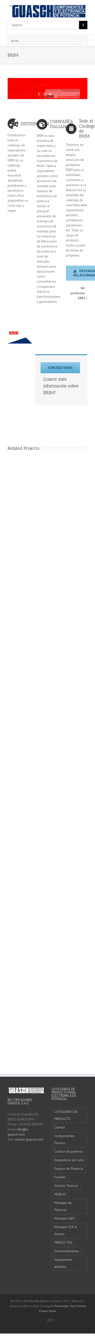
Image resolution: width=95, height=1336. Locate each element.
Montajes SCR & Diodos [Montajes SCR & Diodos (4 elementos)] (65, 1230)
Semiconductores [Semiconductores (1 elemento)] (66, 1251)
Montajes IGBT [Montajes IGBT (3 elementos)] (64, 1218)
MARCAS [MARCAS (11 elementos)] (60, 1194)
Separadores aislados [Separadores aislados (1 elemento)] (63, 1263)
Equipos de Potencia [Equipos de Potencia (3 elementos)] (68, 1168)
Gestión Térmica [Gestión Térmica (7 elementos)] (66, 1186)
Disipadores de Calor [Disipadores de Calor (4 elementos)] (69, 1160)
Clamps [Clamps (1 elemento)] (59, 1127)
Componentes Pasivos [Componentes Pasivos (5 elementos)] (64, 1139)
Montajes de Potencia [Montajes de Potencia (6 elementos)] (63, 1206)
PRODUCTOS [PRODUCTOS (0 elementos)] (63, 1242)
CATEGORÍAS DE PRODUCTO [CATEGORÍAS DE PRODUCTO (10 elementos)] (66, 1115)
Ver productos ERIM (77, 293)
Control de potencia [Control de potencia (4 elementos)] (68, 1151)
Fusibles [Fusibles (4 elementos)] (60, 1177)
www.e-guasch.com (29, 1139)
